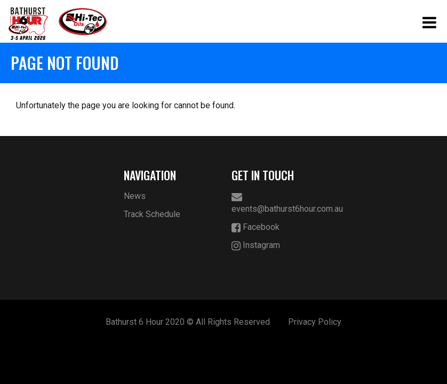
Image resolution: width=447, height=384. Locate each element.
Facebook (256, 227)
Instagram (256, 245)
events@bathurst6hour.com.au (277, 202)
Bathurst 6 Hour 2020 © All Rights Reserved (188, 322)
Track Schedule (152, 214)
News (135, 196)
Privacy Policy (314, 322)
